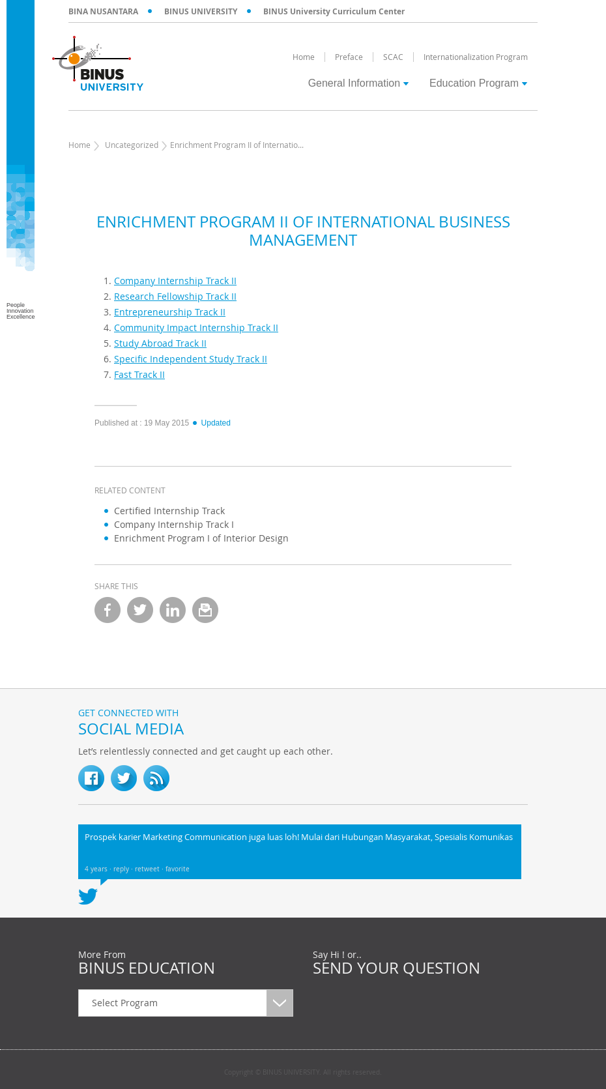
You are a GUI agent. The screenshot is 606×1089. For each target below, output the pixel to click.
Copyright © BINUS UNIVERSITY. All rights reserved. (303, 1072)
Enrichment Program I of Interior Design (201, 538)
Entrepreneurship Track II (169, 312)
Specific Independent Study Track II (190, 359)
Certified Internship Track (169, 510)
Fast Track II (139, 374)
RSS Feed (156, 778)
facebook (107, 610)
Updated (211, 423)
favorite (178, 869)
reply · (124, 869)
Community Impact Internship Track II (196, 327)
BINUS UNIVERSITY (200, 11)
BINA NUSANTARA (103, 11)
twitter (140, 610)
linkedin (173, 610)
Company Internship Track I (174, 524)
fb (91, 778)
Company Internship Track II (175, 280)
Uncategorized (131, 144)
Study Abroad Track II (160, 343)
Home (79, 144)
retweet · (150, 869)
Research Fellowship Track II (175, 296)
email (205, 610)
